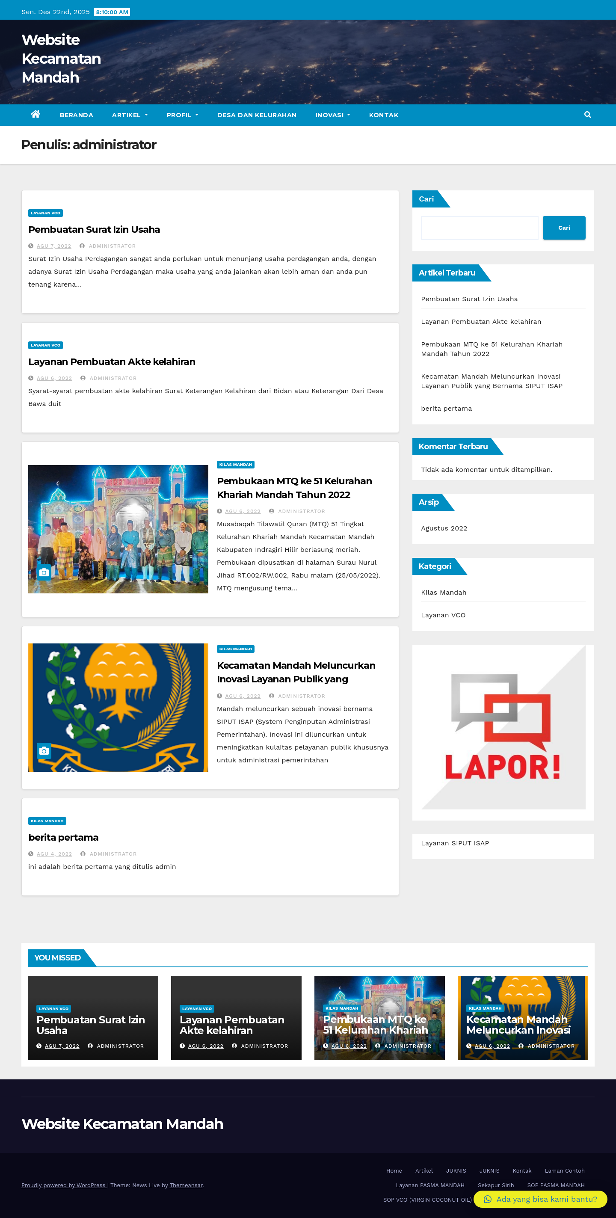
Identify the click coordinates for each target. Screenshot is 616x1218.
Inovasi (333, 115)
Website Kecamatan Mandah (61, 58)
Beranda (77, 115)
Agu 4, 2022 (54, 854)
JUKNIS (456, 1171)
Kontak (383, 115)
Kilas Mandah (235, 464)
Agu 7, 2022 (54, 246)
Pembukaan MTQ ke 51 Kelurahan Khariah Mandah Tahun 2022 (375, 1030)
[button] (587, 115)
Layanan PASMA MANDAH (430, 1185)
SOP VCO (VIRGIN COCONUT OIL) (427, 1200)
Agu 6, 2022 (54, 378)
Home (394, 1171)
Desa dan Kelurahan (257, 115)
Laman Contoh (565, 1171)
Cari (426, 198)
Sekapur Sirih (496, 1185)
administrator (108, 246)
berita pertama (63, 837)
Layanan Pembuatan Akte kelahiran (111, 361)
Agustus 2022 (444, 528)
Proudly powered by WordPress (64, 1185)
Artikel (130, 115)
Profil (182, 115)
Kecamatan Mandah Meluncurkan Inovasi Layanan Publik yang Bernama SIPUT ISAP (296, 679)
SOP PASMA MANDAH (556, 1185)
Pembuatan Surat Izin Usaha (94, 229)
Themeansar (185, 1185)
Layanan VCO (45, 212)
